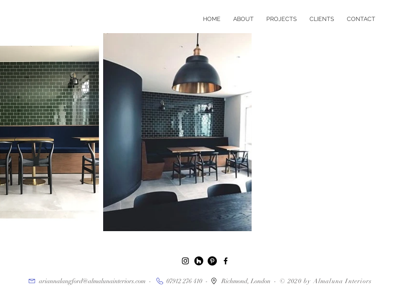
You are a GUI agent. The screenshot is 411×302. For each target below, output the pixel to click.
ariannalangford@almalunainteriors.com (92, 281)
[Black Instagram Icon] (185, 261)
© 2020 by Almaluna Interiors (326, 281)
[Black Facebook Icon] (225, 261)
